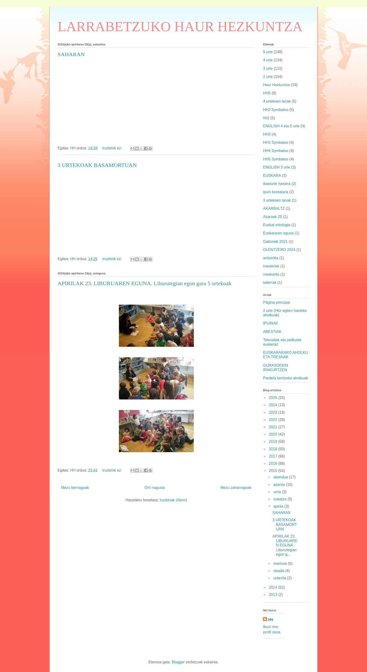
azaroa (279, 485)
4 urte (268, 60)
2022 (273, 420)
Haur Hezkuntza (276, 85)
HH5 (267, 93)
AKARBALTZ (274, 208)
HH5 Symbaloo (275, 159)
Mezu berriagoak (75, 488)
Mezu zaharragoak (235, 488)
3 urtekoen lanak (277, 200)
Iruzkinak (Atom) (173, 500)
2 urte (268, 77)
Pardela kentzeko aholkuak (285, 378)
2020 (273, 434)
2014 (273, 587)
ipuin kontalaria (275, 192)
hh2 (266, 118)
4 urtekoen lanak (277, 101)
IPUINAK (270, 323)
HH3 (267, 134)
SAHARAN (71, 54)
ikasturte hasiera (276, 184)
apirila (278, 506)
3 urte (268, 68)
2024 (273, 405)
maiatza (280, 499)
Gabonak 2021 (275, 242)
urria (277, 492)
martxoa (280, 563)
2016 (273, 463)
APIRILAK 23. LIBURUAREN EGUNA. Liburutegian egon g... (284, 545)
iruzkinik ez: (112, 148)
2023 (273, 412)
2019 (273, 441)
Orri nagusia (154, 488)
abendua (281, 477)
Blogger (178, 662)
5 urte (268, 52)
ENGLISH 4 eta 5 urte (281, 126)
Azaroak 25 (272, 217)
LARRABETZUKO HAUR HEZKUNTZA (180, 26)
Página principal (276, 302)
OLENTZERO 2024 (279, 250)
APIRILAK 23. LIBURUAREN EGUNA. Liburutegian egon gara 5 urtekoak (144, 283)
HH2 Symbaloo (275, 110)
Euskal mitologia (276, 225)
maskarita (271, 274)
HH (270, 620)
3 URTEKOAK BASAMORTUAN (97, 165)
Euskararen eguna (278, 233)
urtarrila (280, 578)
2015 (273, 471)
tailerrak (269, 282)
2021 (273, 427)
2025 (273, 398)
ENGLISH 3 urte (276, 167)
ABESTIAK (272, 332)
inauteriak (271, 266)
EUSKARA (272, 175)
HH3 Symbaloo (275, 142)
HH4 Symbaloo (275, 151)
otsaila (279, 571)
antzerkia (270, 258)
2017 (273, 456)
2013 (273, 595)
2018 (273, 449)
